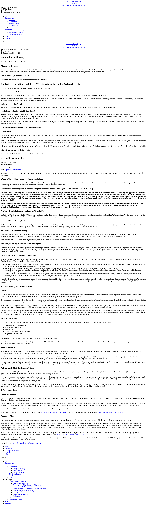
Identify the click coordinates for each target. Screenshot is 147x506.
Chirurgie (16, 492)
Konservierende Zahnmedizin (22, 487)
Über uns (12, 20)
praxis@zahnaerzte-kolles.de (15, 170)
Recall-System (13, 25)
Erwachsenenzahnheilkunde (18, 31)
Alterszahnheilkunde (15, 34)
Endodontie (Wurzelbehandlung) (24, 490)
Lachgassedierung (19, 468)
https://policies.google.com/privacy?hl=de (111, 412)
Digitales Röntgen (19, 472)
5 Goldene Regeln (15, 23)
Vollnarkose (17, 496)
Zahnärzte (73, 3)
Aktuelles (8, 38)
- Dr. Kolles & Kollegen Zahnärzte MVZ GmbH (27, 443)
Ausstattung (13, 22)
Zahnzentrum (9, 18)
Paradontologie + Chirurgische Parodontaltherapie (29, 489)
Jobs (10, 27)
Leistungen (8, 29)
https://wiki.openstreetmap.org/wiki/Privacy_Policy (73, 434)
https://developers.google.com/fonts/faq (54, 412)
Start (6, 16)
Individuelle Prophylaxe (21, 483)
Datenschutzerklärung (12, 450)
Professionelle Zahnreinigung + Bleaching (27, 485)
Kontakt (7, 36)
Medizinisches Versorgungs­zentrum (73, 5)
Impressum (8, 448)
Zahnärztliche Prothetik (20, 494)
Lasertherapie (17, 470)
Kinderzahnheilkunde (16, 33)
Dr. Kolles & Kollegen (73, 2)
